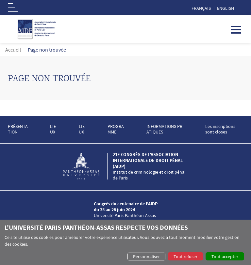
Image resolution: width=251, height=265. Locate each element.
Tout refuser (185, 256)
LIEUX (53, 129)
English (225, 8)
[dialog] (125, 242)
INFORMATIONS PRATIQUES (164, 129)
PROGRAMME (116, 129)
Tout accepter (224, 256)
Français (201, 8)
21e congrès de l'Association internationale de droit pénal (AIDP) (148, 160)
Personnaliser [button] (146, 256)
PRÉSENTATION (18, 129)
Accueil (13, 49)
